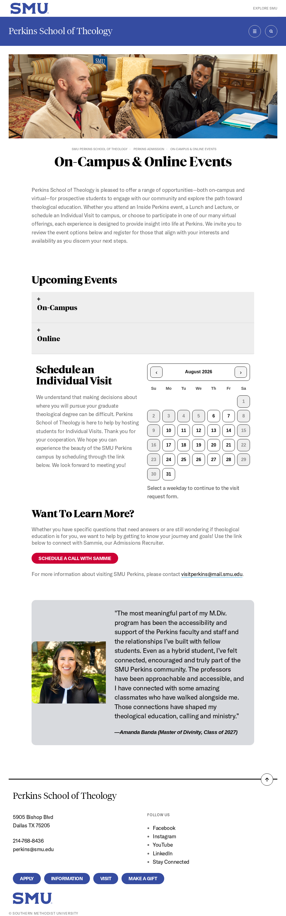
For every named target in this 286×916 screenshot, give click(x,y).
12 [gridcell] (198, 430)
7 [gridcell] (228, 416)
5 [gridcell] (198, 416)
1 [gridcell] (243, 401)
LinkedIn (162, 853)
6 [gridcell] (213, 416)
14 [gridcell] (228, 430)
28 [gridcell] (228, 459)
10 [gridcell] (168, 430)
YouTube (163, 844)
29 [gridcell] (243, 459)
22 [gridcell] (243, 445)
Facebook (164, 828)
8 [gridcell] (243, 416)
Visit (105, 878)
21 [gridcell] (228, 445)
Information (67, 878)
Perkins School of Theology (61, 31)
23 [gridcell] (153, 459)
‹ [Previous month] (157, 372)
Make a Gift (142, 878)
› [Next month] (241, 372)
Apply (27, 878)
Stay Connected (171, 861)
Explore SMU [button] (265, 8)
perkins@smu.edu (33, 849)
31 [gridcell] (168, 474)
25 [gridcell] (183, 459)
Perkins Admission (149, 149)
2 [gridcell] (153, 416)
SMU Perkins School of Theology (99, 149)
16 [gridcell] (153, 445)
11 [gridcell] (183, 430)
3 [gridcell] (168, 416)
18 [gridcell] (183, 445)
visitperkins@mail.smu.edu (211, 574)
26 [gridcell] (198, 459)
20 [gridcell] (213, 445)
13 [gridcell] (213, 430)
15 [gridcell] (243, 430)
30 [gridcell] (153, 474)
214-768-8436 (28, 840)
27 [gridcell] (213, 459)
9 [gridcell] (153, 430)
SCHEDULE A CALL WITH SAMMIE (75, 558)
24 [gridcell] (168, 459)
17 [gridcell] (168, 445)
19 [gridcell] (198, 445)
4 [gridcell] (183, 416)
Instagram (164, 836)
